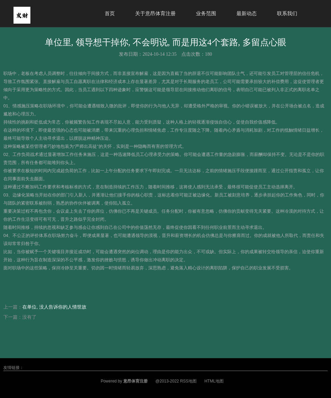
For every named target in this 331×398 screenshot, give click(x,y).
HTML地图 (214, 381)
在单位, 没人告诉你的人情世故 (54, 307)
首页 (110, 13)
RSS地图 (188, 381)
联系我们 (287, 13)
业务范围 (206, 13)
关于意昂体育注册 (155, 13)
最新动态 (246, 13)
